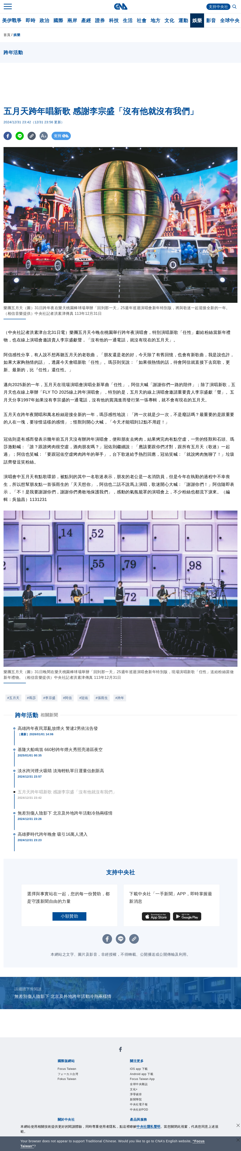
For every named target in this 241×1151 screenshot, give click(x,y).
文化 (169, 20)
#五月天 (13, 698)
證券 (100, 20)
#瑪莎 (31, 698)
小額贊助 (69, 916)
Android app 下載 (141, 1074)
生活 (128, 20)
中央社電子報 (139, 1104)
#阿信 (67, 698)
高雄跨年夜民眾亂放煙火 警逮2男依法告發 (58, 728)
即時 (30, 20)
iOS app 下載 (139, 1069)
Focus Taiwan (67, 1069)
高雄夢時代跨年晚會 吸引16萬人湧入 (53, 834)
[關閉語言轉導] (238, 1140)
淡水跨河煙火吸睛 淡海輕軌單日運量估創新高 (61, 770)
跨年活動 (26, 715)
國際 (58, 20)
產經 (86, 20)
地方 (155, 20)
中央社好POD (139, 1109)
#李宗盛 (49, 698)
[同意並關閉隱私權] (238, 1125)
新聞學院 (136, 1099)
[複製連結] (32, 136)
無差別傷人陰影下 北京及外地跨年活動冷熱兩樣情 (65, 813)
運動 (183, 20)
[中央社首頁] (120, 6)
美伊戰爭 (11, 20)
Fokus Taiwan (67, 1079)
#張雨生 (102, 698)
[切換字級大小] (44, 136)
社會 (141, 20)
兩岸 (72, 20)
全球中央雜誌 (139, 1084)
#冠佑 (83, 698)
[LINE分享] (20, 136)
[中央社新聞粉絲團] (120, 1050)
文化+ (134, 1089)
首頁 (7, 35)
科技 (114, 20)
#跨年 (119, 698)
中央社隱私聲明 (149, 1126)
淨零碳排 (136, 1094)
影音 (211, 20)
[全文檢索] (234, 7)
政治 (44, 20)
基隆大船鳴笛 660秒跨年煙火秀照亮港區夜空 (60, 749)
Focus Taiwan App (142, 1079)
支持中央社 (218, 7)
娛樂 (197, 20)
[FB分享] (8, 136)
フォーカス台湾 (68, 1074)
